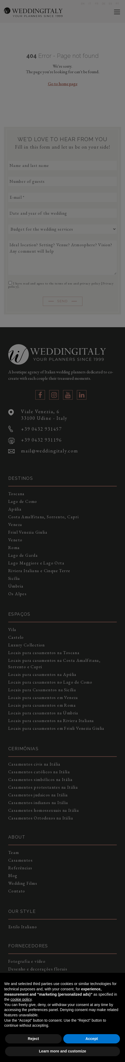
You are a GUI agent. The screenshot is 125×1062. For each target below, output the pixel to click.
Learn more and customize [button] (62, 1051)
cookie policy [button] (20, 999)
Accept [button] (91, 1039)
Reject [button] (33, 1039)
